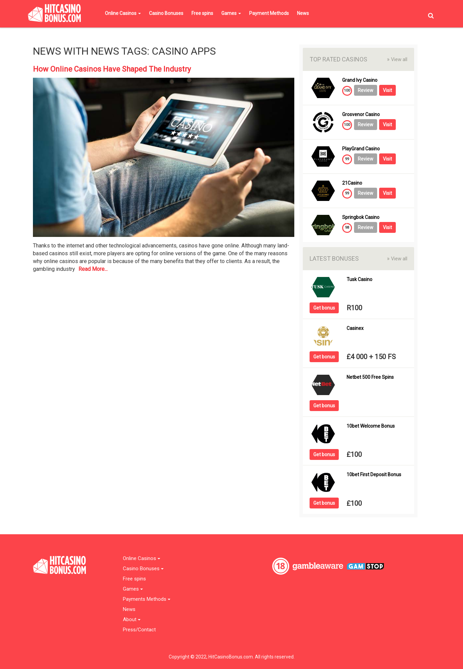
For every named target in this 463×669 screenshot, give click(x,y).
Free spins (202, 13)
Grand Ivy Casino (359, 80)
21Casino (352, 183)
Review (365, 90)
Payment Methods (269, 13)
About (132, 619)
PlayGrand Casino (361, 148)
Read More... (93, 269)
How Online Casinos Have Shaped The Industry (112, 69)
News (303, 13)
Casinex (355, 328)
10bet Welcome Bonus (371, 426)
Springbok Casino (360, 217)
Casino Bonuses (166, 13)
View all (397, 59)
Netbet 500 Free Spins (370, 377)
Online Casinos (123, 13)
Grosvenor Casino (361, 114)
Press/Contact (139, 629)
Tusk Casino (359, 279)
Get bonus (324, 308)
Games (231, 13)
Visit (387, 90)
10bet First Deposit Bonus (374, 474)
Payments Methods (146, 599)
